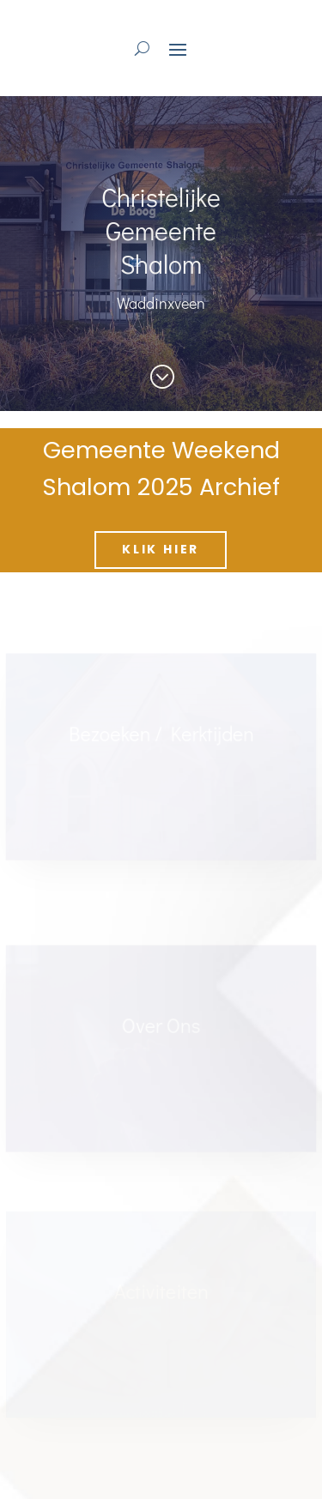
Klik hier (160, 549)
